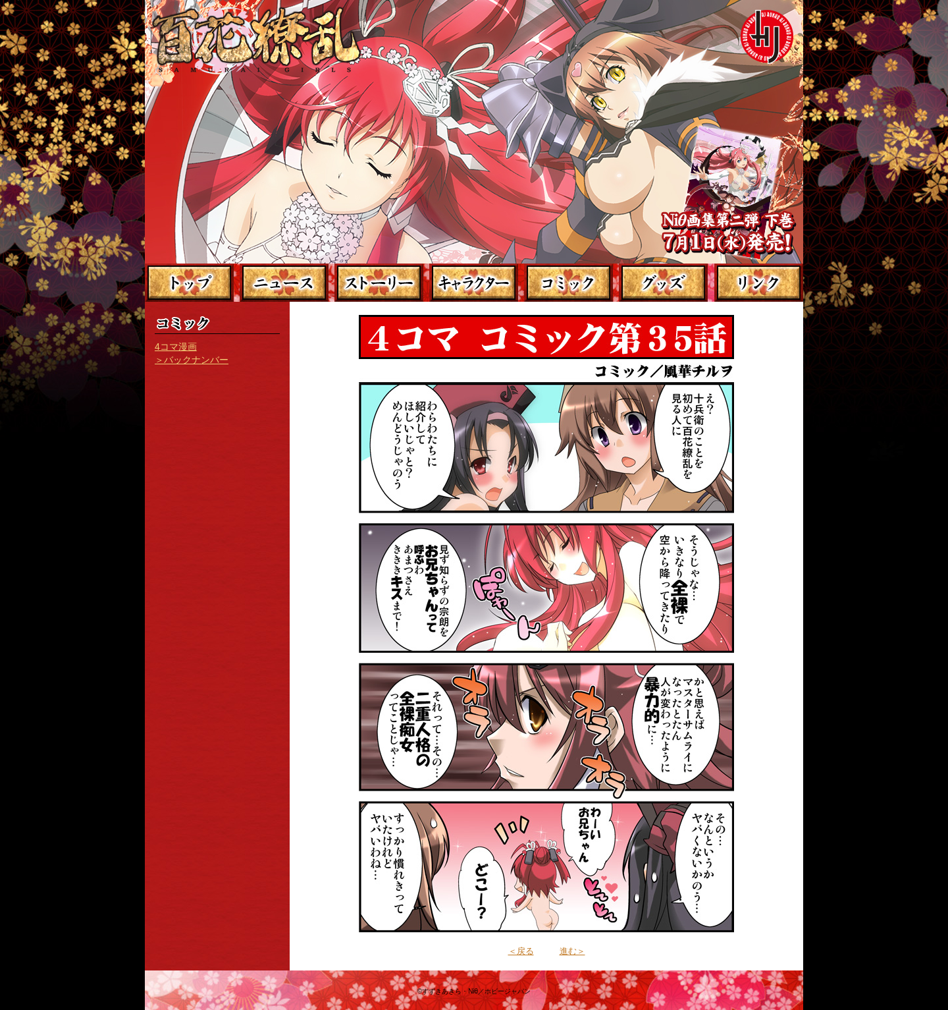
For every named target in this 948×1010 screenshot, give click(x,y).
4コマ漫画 (176, 346)
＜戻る (521, 951)
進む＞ (572, 951)
